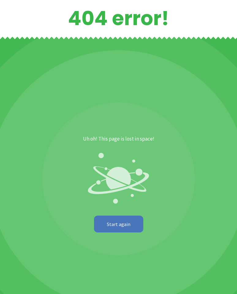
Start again (118, 224)
